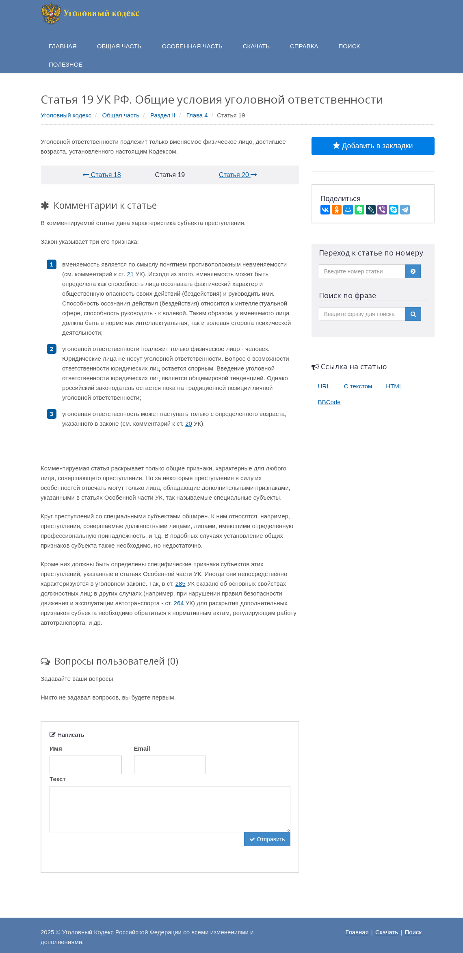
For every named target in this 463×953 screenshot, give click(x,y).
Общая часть (121, 115)
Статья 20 (238, 174)
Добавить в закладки (373, 146)
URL (324, 386)
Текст (58, 778)
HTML (394, 386)
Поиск (413, 932)
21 (130, 274)
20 (188, 423)
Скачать (386, 932)
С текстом (358, 386)
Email (142, 748)
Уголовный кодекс (66, 115)
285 (180, 583)
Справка (304, 46)
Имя (56, 748)
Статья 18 (101, 174)
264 (179, 603)
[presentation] (111, 848)
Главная (357, 932)
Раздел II (162, 115)
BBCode (329, 402)
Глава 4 (197, 115)
